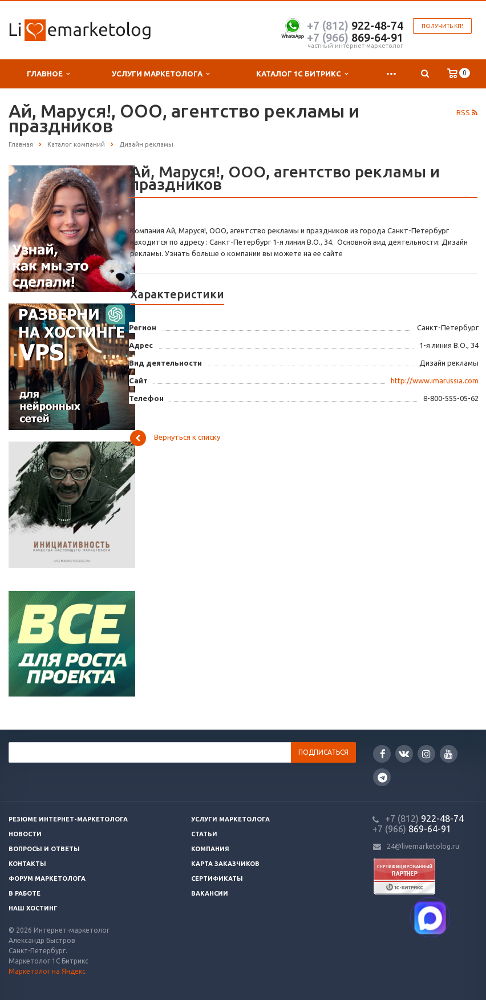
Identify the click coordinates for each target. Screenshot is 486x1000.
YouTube (448, 754)
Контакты (27, 863)
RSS (466, 112)
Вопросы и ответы (44, 848)
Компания (210, 848)
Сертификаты (217, 878)
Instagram (426, 754)
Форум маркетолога (47, 878)
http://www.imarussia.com (435, 380)
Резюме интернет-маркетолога (68, 819)
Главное (48, 74)
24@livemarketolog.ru (423, 846)
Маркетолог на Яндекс (47, 971)
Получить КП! (442, 26)
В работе (24, 893)
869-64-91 (355, 37)
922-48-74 (355, 25)
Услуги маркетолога (160, 74)
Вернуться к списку (175, 438)
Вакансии (209, 893)
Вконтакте (404, 753)
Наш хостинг (33, 908)
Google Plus (382, 777)
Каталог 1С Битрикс (302, 74)
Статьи (204, 834)
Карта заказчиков (225, 863)
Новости (25, 834)
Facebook (383, 754)
